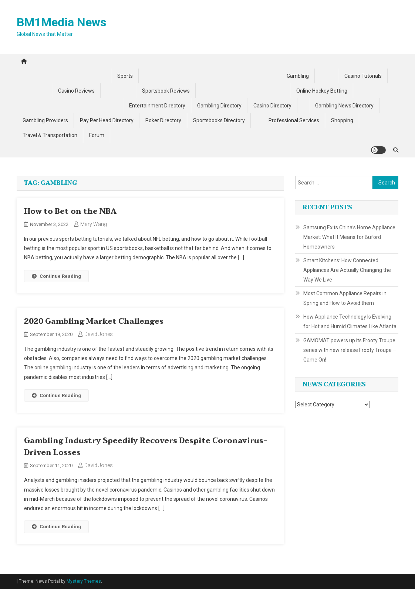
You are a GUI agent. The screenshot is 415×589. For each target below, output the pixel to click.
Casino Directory (272, 106)
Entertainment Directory (157, 106)
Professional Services (294, 120)
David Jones (98, 334)
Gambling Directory (219, 106)
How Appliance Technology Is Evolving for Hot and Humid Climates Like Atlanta (350, 321)
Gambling (298, 76)
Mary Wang (93, 224)
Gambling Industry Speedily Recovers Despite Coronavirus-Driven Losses (145, 447)
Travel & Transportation (50, 135)
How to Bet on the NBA (70, 211)
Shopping (342, 120)
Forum (96, 135)
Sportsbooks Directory (219, 120)
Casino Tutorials (363, 76)
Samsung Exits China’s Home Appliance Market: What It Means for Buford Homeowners (349, 237)
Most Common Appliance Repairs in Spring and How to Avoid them (345, 298)
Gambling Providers (45, 120)
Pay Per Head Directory (107, 120)
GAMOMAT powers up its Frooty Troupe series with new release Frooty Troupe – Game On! (349, 350)
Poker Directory (163, 120)
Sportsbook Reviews (166, 91)
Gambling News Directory (344, 106)
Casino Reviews (76, 91)
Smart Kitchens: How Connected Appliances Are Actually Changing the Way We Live (347, 270)
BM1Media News (62, 22)
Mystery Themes (84, 581)
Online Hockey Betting (321, 91)
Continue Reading (56, 276)
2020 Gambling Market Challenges (93, 321)
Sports (125, 76)
